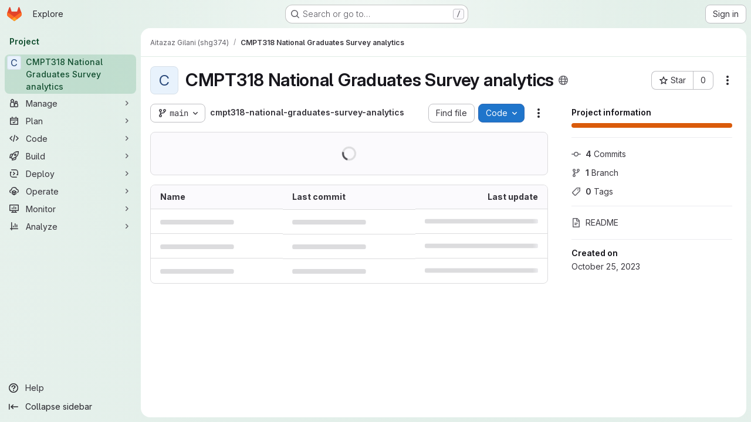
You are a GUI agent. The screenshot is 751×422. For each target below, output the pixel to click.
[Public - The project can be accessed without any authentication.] (563, 80)
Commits (598, 154)
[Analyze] (70, 226)
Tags (592, 191)
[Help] (70, 388)
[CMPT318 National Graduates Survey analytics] (70, 74)
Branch (594, 173)
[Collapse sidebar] (70, 407)
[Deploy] (70, 173)
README (594, 222)
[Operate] (70, 191)
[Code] (70, 138)
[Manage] (70, 103)
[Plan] (70, 121)
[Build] (70, 156)
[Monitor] (70, 208)
